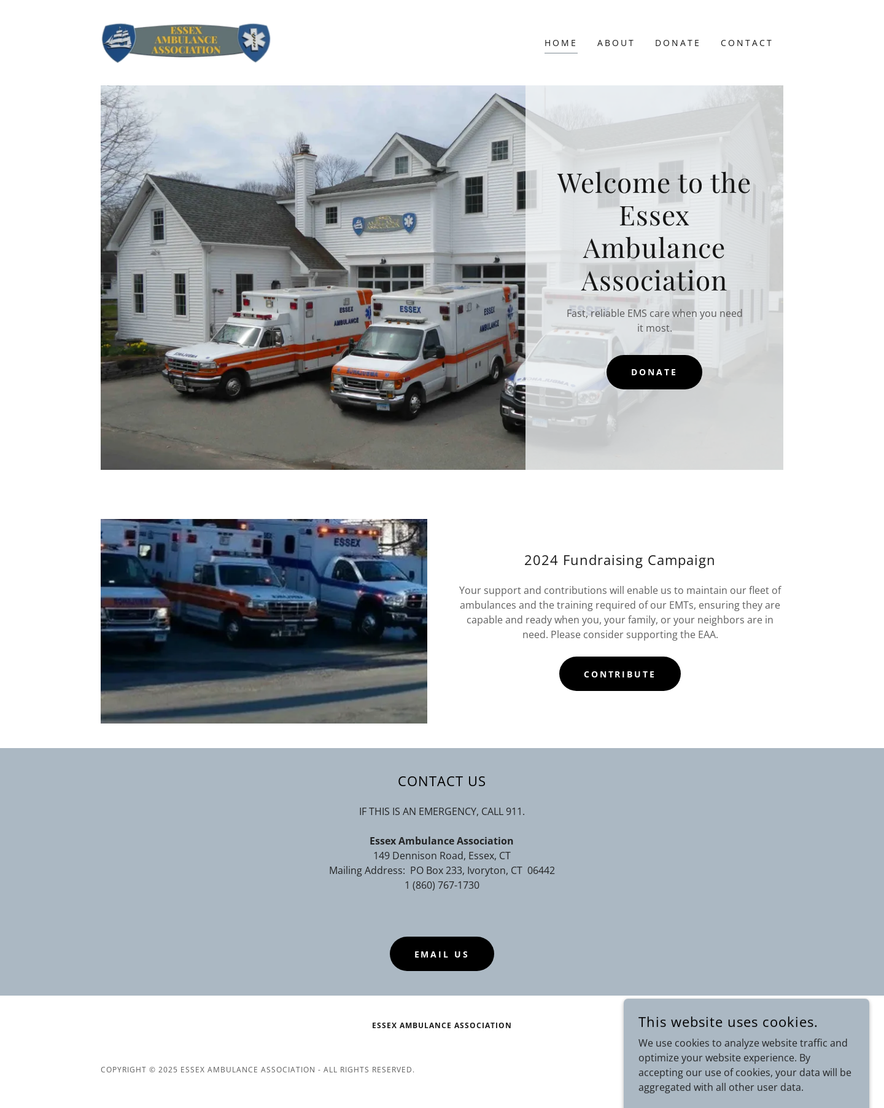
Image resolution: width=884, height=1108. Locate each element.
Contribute (620, 674)
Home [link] (561, 43)
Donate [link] (678, 43)
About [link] (616, 43)
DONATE (654, 372)
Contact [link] (747, 43)
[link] (186, 42)
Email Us (442, 954)
